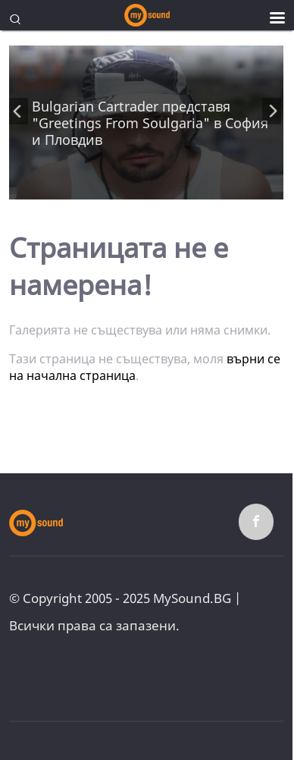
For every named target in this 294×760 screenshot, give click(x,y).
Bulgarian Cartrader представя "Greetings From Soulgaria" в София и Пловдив (150, 123)
